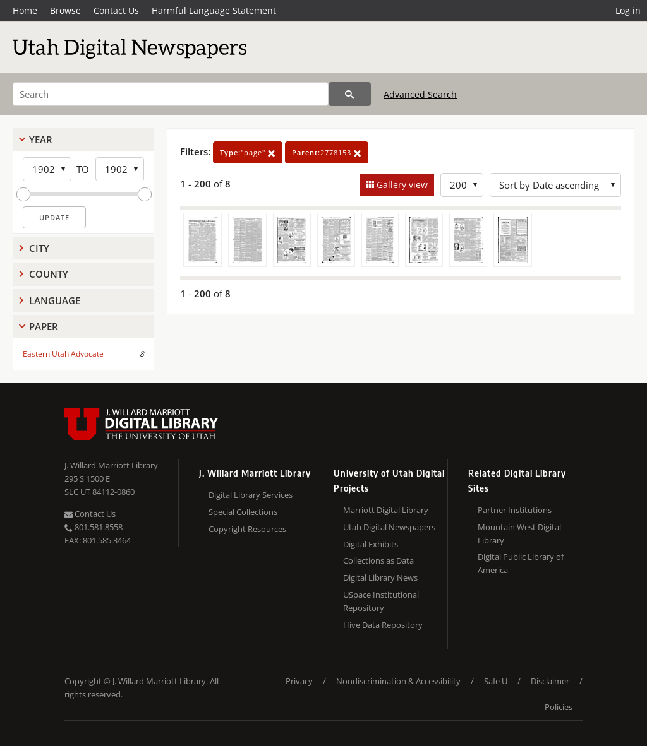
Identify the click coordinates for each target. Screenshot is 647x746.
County (48, 274)
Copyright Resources (247, 529)
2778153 (326, 152)
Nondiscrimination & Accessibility (398, 681)
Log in (628, 10)
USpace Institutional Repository (381, 601)
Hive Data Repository (383, 625)
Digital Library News (380, 577)
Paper (43, 326)
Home (25, 10)
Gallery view (401, 185)
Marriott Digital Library (385, 510)
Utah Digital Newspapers (389, 527)
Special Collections (243, 512)
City (39, 248)
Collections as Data (378, 560)
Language (54, 300)
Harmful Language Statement (214, 10)
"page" (247, 152)
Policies (558, 707)
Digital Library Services (251, 494)
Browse (65, 10)
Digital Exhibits (370, 544)
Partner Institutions (515, 510)
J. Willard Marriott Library (111, 465)
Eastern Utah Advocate (63, 353)
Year (40, 139)
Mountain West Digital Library (519, 533)
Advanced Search (420, 94)
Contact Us (116, 10)
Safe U (495, 681)
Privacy (299, 681)
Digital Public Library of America (521, 563)
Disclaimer (550, 681)
